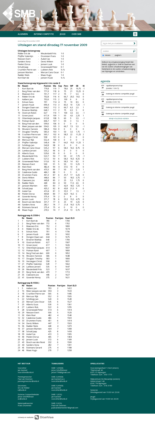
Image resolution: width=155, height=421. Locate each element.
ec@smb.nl (22, 399)
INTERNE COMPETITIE (44, 34)
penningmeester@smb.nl (28, 381)
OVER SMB (76, 34)
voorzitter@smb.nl (25, 372)
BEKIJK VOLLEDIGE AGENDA (119, 118)
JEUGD (62, 34)
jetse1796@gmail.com (60, 372)
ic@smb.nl (22, 390)
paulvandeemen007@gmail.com (64, 407)
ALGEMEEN (23, 34)
